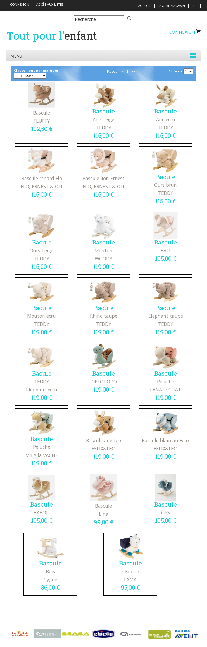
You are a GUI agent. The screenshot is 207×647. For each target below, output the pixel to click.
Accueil (144, 6)
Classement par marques (36, 70)
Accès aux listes (49, 4)
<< (122, 71)
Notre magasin (172, 6)
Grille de (175, 71)
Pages (112, 71)
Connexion (19, 4)
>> (133, 71)
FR (195, 6)
